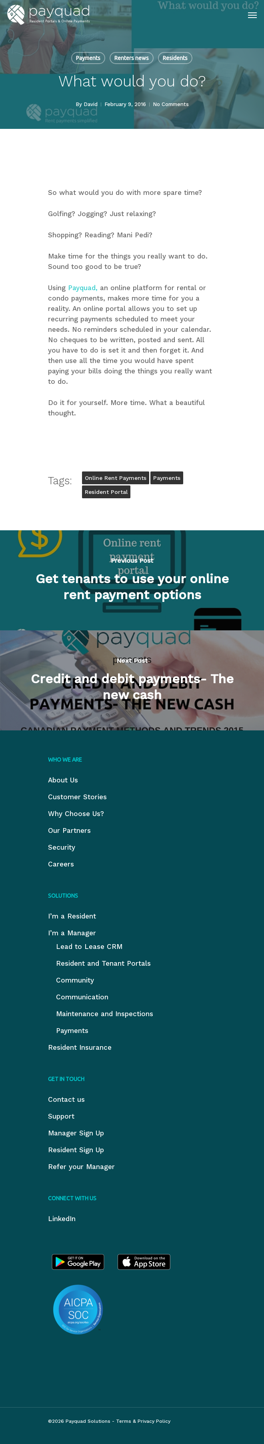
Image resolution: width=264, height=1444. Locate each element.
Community (75, 980)
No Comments (171, 104)
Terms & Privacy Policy (143, 1421)
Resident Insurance (80, 1047)
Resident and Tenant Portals (103, 963)
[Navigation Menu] (252, 15)
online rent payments (115, 478)
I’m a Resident (72, 916)
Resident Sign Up (76, 1150)
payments (166, 478)
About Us (63, 780)
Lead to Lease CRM (89, 947)
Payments (88, 58)
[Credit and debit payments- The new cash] (132, 680)
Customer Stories (77, 797)
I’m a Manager (72, 933)
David (91, 104)
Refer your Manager (81, 1167)
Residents (175, 58)
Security (61, 847)
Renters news (131, 58)
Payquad (82, 288)
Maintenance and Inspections (104, 1014)
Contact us (66, 1099)
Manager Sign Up (76, 1133)
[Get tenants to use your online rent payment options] (132, 580)
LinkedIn (62, 1219)
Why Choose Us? (76, 814)
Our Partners (69, 830)
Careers (61, 864)
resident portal (106, 492)
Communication (82, 997)
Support (61, 1116)
